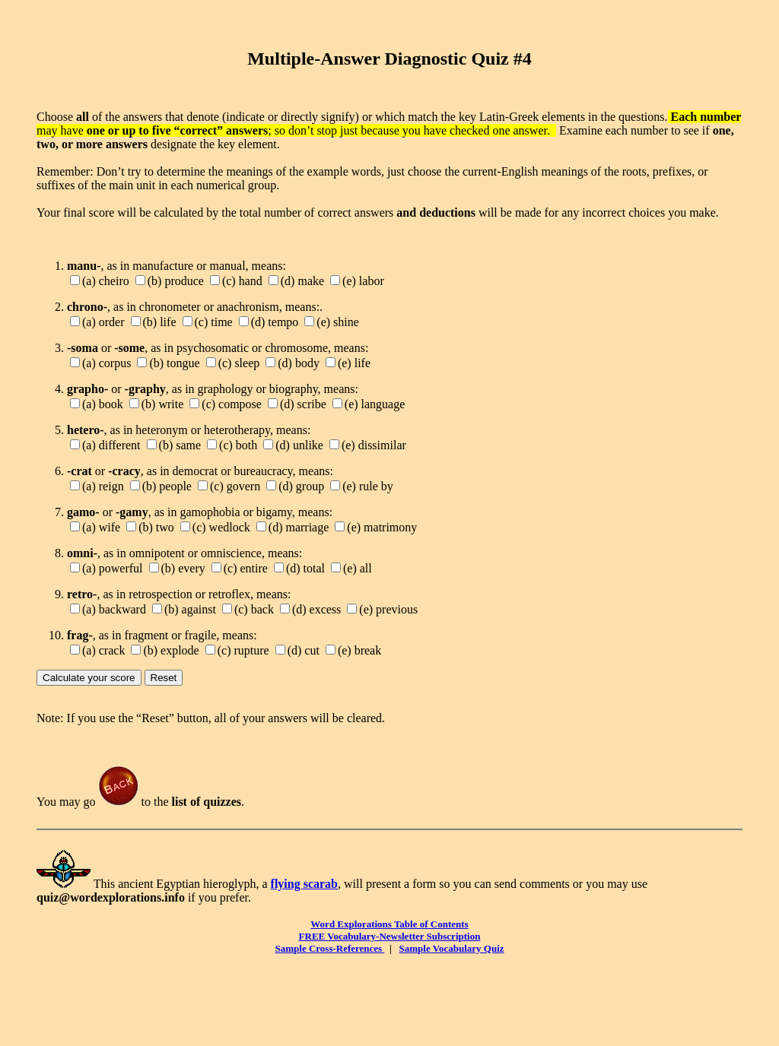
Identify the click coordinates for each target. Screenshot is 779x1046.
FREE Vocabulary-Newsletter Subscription (390, 936)
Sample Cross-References (329, 948)
